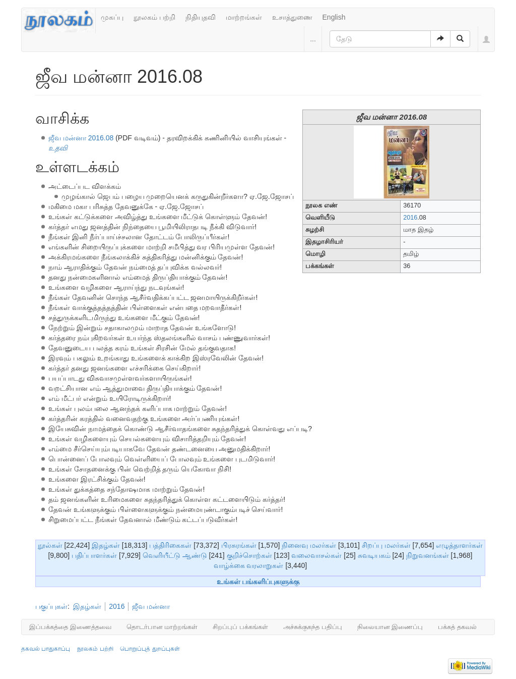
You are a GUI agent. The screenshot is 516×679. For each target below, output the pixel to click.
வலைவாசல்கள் (316, 555)
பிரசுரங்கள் (238, 545)
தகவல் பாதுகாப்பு (45, 648)
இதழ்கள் (106, 545)
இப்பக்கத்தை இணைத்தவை (70, 627)
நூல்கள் (50, 545)
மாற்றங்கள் (244, 17)
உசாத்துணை (292, 17)
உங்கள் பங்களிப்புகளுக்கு (258, 582)
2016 (410, 217)
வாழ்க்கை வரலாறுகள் (249, 565)
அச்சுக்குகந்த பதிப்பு (312, 627)
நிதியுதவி (200, 17)
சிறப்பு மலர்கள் (386, 545)
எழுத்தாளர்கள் (459, 545)
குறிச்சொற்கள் (249, 555)
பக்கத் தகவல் (457, 627)
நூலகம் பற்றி (154, 17)
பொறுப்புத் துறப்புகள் (149, 648)
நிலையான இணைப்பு (390, 627)
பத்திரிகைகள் (170, 545)
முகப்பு (112, 17)
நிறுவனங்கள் (427, 555)
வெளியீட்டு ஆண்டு (175, 555)
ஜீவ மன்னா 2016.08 (80, 138)
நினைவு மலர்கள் (309, 545)
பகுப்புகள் (51, 606)
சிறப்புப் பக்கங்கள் (240, 627)
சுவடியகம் (374, 555)
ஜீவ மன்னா (151, 606)
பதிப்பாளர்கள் (94, 555)
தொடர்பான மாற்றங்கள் (162, 627)
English (334, 17)
